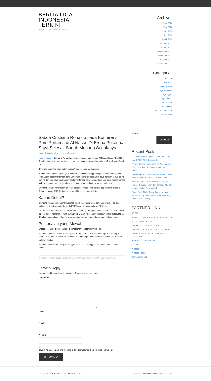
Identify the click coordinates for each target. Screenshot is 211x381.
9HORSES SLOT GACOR (143, 241)
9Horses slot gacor (140, 253)
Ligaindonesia (45, 158)
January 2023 (166, 47)
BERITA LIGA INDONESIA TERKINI (55, 20)
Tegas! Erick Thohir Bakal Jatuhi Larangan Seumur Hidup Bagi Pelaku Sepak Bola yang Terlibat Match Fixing (151, 195)
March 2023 (167, 39)
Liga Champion (165, 86)
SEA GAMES (166, 115)
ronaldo (97, 258)
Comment (44, 277)
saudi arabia (110, 258)
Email (42, 323)
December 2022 (165, 51)
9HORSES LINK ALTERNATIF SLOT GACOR (152, 217)
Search (135, 133)
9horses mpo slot (139, 257)
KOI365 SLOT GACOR (142, 221)
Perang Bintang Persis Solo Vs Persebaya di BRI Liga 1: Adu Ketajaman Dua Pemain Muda (151, 167)
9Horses (135, 249)
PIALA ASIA (167, 102)
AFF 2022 (168, 82)
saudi (103, 258)
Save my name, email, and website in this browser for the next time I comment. (76, 350)
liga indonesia (166, 90)
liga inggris (167, 94)
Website (42, 335)
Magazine (138, 374)
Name (42, 312)
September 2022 (165, 63)
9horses (65, 258)
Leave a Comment (68, 153)
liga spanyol (167, 98)
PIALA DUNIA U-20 (163, 111)
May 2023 (168, 31)
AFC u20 (168, 78)
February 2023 (165, 43)
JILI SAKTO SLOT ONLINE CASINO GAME (151, 229)
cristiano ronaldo (75, 258)
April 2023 (167, 35)
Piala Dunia (167, 107)
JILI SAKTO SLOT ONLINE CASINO (148, 225)
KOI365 (135, 213)
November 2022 (165, 55)
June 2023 (167, 27)
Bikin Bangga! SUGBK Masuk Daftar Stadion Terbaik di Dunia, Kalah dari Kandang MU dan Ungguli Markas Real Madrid (152, 185)
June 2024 (167, 23)
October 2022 (166, 59)
